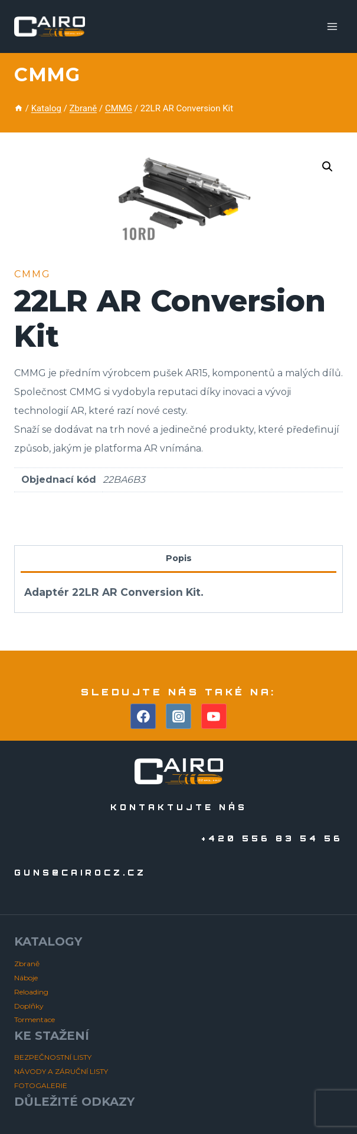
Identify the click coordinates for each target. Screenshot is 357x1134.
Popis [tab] (179, 558)
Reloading (31, 991)
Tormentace (34, 1019)
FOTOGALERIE (40, 1085)
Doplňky (29, 1006)
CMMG (47, 74)
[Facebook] (143, 717)
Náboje (26, 977)
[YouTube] (214, 717)
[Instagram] (179, 717)
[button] (327, 166)
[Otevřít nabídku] (332, 26)
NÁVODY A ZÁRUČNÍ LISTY (61, 1071)
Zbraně (27, 963)
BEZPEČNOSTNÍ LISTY (52, 1057)
